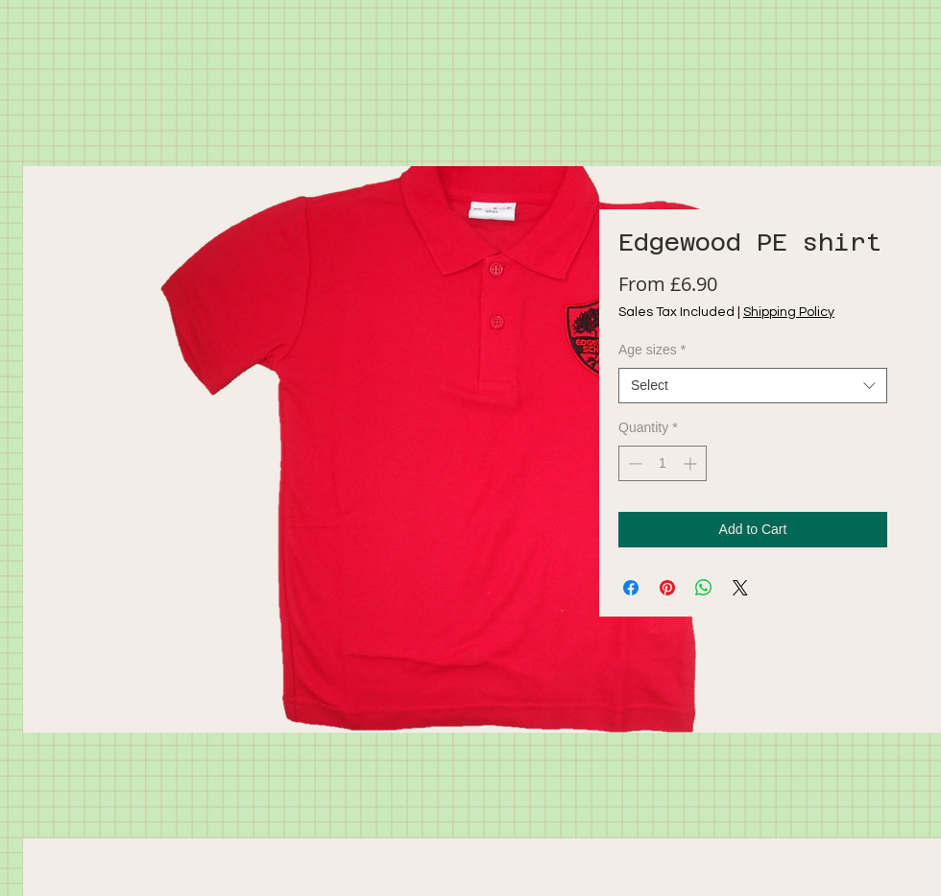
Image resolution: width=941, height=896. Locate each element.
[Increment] (692, 463)
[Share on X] (740, 587)
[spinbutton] (662, 463)
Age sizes (652, 349)
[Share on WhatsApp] (703, 587)
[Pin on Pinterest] (667, 587)
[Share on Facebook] (630, 587)
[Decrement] (633, 463)
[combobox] (752, 386)
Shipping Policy (788, 312)
